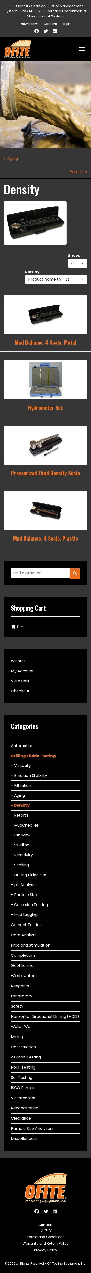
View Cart (20, 681)
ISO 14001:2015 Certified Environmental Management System (54, 14)
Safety (17, 1006)
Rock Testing (23, 1067)
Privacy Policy (45, 1250)
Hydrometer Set (45, 407)
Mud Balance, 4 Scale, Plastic (45, 538)
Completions (23, 955)
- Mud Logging (24, 914)
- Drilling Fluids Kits (28, 875)
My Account (22, 671)
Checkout (20, 691)
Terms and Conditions (45, 1236)
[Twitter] (46, 31)
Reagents (20, 986)
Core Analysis (24, 935)
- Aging (18, 795)
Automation (22, 745)
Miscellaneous (24, 1138)
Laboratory (21, 996)
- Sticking (20, 865)
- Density (20, 805)
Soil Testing (21, 1077)
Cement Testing (26, 925)
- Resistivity (22, 855)
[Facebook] (36, 31)
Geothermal (22, 965)
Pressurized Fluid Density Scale (45, 473)
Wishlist (18, 661)
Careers (50, 23)
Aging (12, 158)
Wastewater (23, 976)
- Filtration (21, 785)
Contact (45, 1224)
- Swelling (20, 845)
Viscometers (23, 1098)
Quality (46, 1230)
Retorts (76, 172)
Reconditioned (24, 1108)
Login (66, 23)
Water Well (21, 1026)
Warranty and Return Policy (46, 1243)
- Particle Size (24, 895)
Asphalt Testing (26, 1057)
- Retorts (19, 815)
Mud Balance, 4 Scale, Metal (45, 342)
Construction (23, 1047)
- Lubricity (20, 835)
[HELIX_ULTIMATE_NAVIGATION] (82, 49)
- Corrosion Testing (29, 904)
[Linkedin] (55, 31)
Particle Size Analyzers (32, 1128)
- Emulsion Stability (29, 775)
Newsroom (30, 23)
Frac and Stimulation (30, 945)
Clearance (21, 1118)
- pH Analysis (23, 885)
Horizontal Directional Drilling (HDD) (45, 1016)
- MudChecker (25, 825)
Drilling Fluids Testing (33, 756)
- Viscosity (21, 765)
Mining (17, 1037)
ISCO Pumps (22, 1087)
